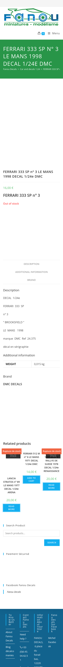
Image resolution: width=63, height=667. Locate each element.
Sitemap (41, 648)
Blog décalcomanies (10, 604)
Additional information (31, 225)
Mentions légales (26, 648)
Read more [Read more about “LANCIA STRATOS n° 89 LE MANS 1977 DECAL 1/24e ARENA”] (11, 461)
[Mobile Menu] (52, 33)
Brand (31, 233)
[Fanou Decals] (10, 69)
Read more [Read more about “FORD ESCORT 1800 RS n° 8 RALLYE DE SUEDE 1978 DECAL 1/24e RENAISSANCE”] (51, 440)
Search (52, 496)
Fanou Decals (14, 545)
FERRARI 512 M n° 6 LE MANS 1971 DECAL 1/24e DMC (31, 412)
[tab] (31, 217)
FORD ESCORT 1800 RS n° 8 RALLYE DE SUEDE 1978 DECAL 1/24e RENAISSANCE (51, 415)
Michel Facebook (52, 595)
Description (31, 217)
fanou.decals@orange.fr (24, 625)
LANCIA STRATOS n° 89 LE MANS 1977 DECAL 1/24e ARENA (11, 438)
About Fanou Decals (9, 589)
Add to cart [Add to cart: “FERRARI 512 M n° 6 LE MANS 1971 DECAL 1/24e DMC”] (31, 433)
